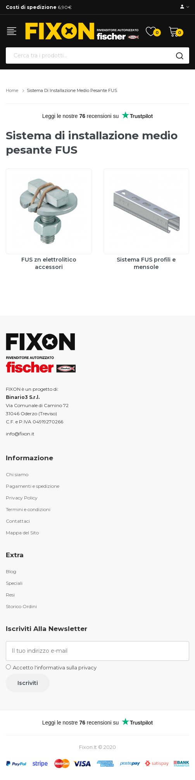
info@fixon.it (20, 434)
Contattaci (18, 521)
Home (12, 90)
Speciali (14, 583)
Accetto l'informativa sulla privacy (55, 667)
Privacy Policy (22, 498)
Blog (11, 571)
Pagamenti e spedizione (32, 486)
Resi (10, 595)
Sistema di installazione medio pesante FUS (72, 90)
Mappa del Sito (22, 533)
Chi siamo (17, 474)
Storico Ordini (21, 606)
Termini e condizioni (28, 509)
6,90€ (39, 7)
